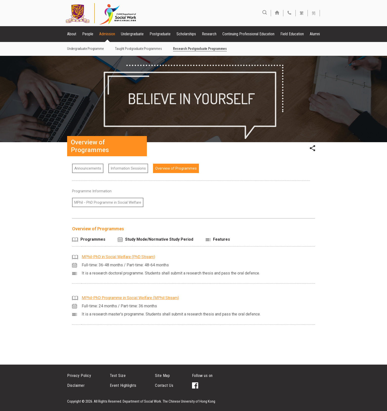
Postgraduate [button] (160, 34)
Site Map (162, 375)
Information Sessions (128, 168)
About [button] (71, 34)
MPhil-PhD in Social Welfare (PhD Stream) (118, 256)
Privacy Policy (79, 375)
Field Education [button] (292, 34)
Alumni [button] (315, 34)
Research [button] (209, 34)
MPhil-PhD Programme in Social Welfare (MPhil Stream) (130, 297)
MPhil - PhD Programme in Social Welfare (107, 202)
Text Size (118, 375)
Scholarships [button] (186, 34)
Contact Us (164, 385)
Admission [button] (107, 34)
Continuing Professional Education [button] (248, 34)
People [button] (87, 34)
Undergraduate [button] (132, 34)
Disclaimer (76, 385)
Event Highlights (123, 385)
